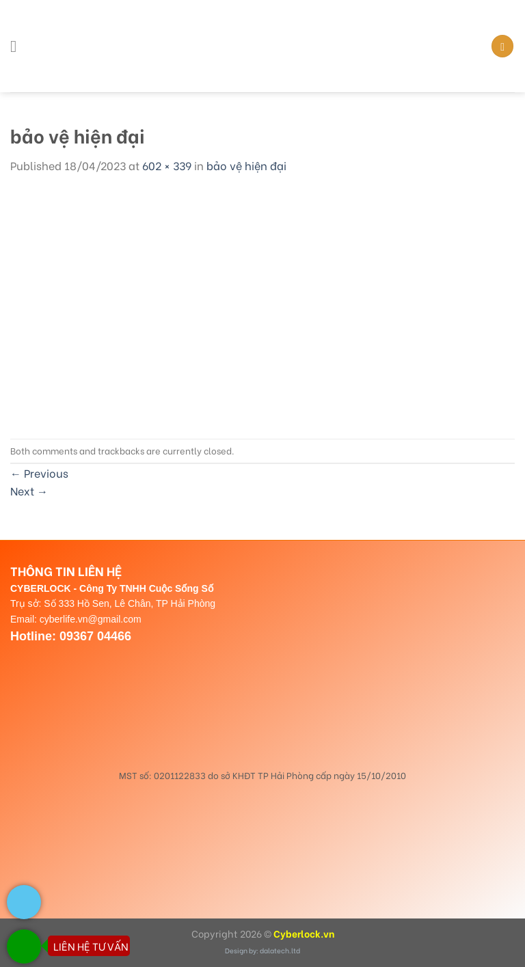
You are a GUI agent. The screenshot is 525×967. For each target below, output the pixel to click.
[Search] (502, 46)
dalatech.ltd (280, 950)
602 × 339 (166, 165)
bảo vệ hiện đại (246, 165)
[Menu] (18, 46)
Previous (39, 472)
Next (29, 490)
